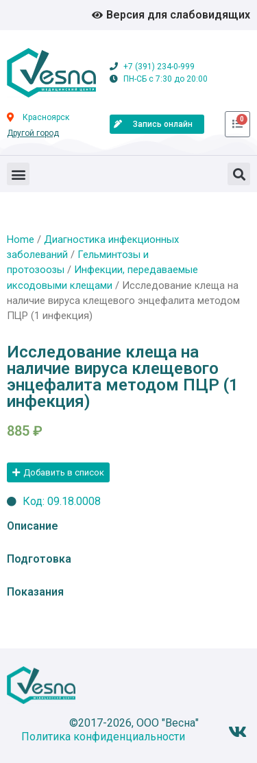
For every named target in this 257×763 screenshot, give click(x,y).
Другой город (33, 133)
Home (20, 239)
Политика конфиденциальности (103, 736)
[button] (18, 174)
